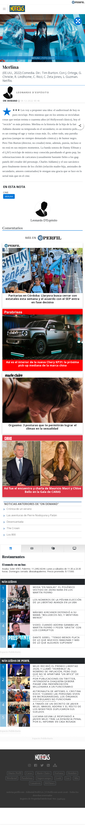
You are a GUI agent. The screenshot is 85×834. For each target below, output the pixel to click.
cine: (6, 192)
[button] (80, 125)
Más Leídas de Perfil (16, 661)
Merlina (9, 196)
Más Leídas (9, 582)
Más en (43, 238)
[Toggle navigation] (5, 9)
